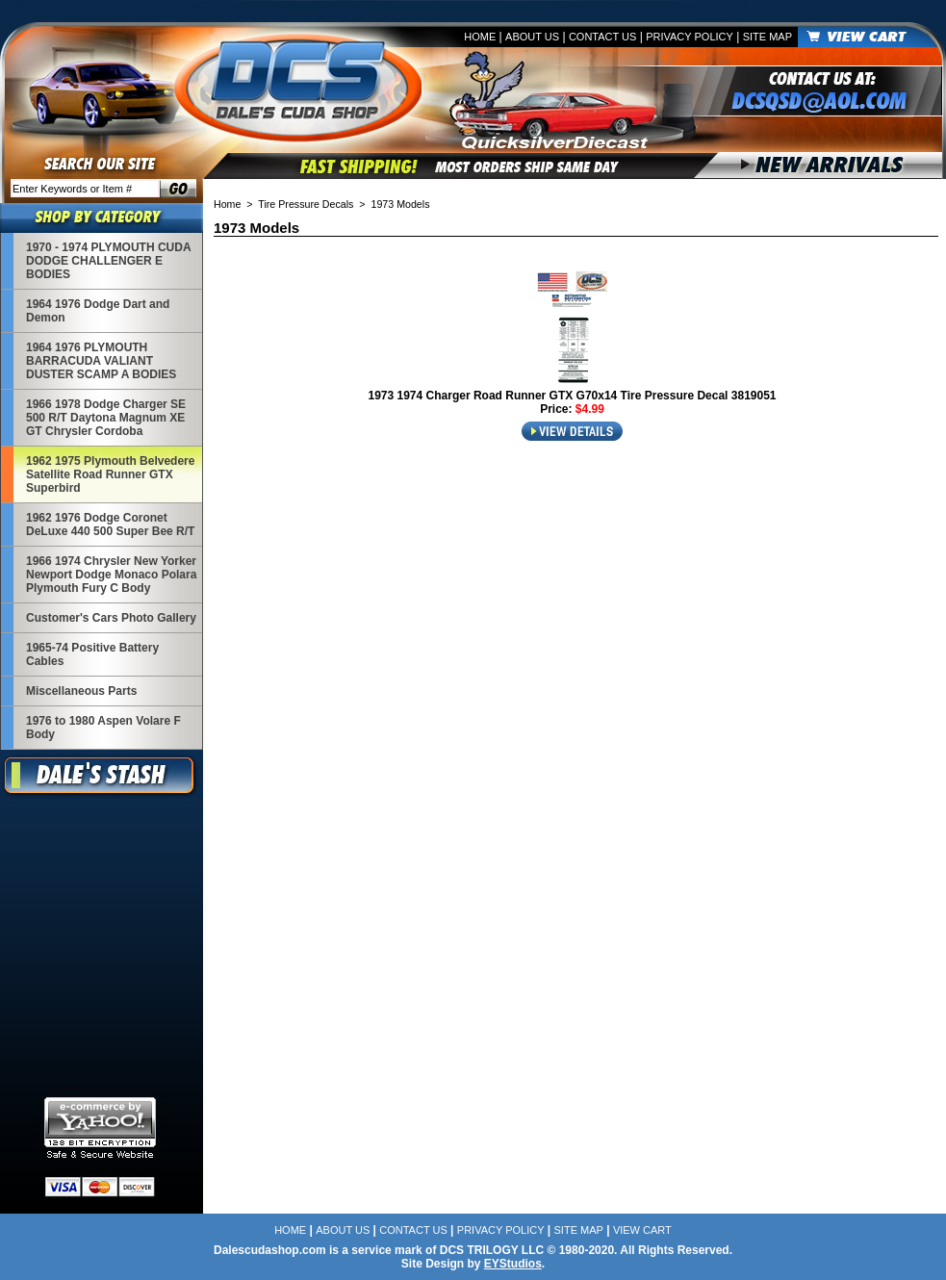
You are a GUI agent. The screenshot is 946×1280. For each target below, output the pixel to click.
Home (480, 36)
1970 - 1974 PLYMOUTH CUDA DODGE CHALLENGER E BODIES (108, 261)
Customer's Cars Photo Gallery (111, 618)
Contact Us (603, 36)
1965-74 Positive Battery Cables (92, 654)
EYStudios (513, 1263)
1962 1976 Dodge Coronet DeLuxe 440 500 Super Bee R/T (110, 524)
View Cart (642, 1230)
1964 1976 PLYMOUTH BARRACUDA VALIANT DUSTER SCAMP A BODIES (101, 361)
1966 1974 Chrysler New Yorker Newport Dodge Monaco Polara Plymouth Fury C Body (111, 574)
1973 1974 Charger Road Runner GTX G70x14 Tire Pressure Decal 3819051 (572, 395)
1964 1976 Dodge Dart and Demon (97, 310)
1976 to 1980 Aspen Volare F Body (103, 727)
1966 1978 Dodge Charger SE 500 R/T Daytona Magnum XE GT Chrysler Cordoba (106, 417)
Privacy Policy (689, 36)
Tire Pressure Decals (305, 204)
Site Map (767, 36)
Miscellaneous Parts (81, 691)
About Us (532, 36)
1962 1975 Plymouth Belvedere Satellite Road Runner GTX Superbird (110, 474)
